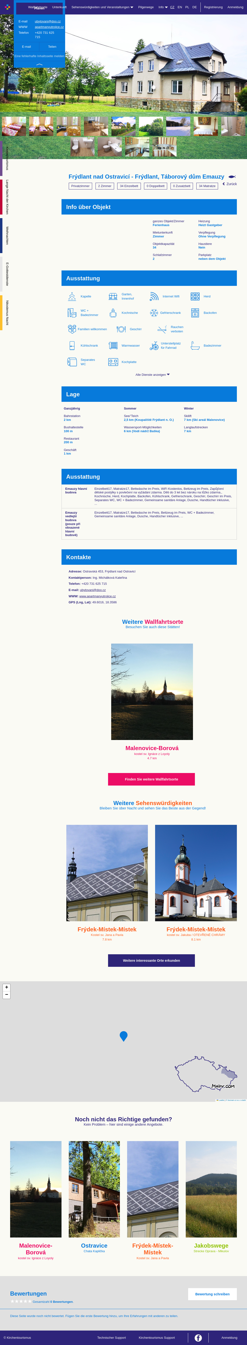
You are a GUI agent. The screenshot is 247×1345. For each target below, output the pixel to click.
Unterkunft (59, 7)
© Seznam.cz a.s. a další (236, 1100)
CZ (172, 7)
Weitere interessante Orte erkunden (151, 960)
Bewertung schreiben (212, 1294)
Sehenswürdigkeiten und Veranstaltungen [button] (102, 7)
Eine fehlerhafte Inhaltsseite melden (39, 56)
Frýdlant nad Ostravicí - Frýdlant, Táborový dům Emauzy (146, 177)
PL (187, 7)
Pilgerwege (146, 7)
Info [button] (163, 7)
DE (194, 7)
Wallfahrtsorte (38, 7)
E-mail (26, 46)
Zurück (229, 184)
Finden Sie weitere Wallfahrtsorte (151, 779)
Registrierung (213, 7)
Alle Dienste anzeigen (153, 375)
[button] (124, 1036)
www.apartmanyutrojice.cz (97, 596)
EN (180, 7)
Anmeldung (235, 7)
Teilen (52, 46)
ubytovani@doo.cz (48, 21)
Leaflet (220, 1100)
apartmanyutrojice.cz (49, 27)
